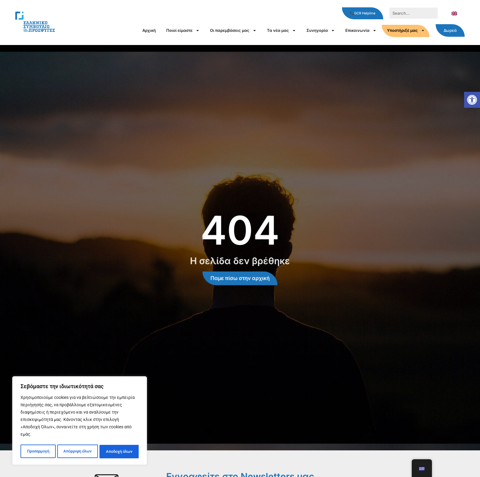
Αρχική (149, 30)
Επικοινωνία (361, 30)
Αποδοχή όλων (119, 451)
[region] (79, 421)
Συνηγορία (320, 30)
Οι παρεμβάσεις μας (233, 30)
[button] (472, 100)
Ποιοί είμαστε (183, 30)
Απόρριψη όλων (77, 451)
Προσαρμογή (37, 451)
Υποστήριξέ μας (406, 30)
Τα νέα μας (281, 30)
